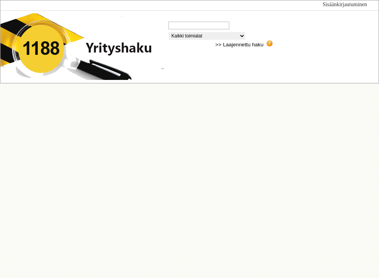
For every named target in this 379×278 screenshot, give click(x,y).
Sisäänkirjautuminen (345, 4)
